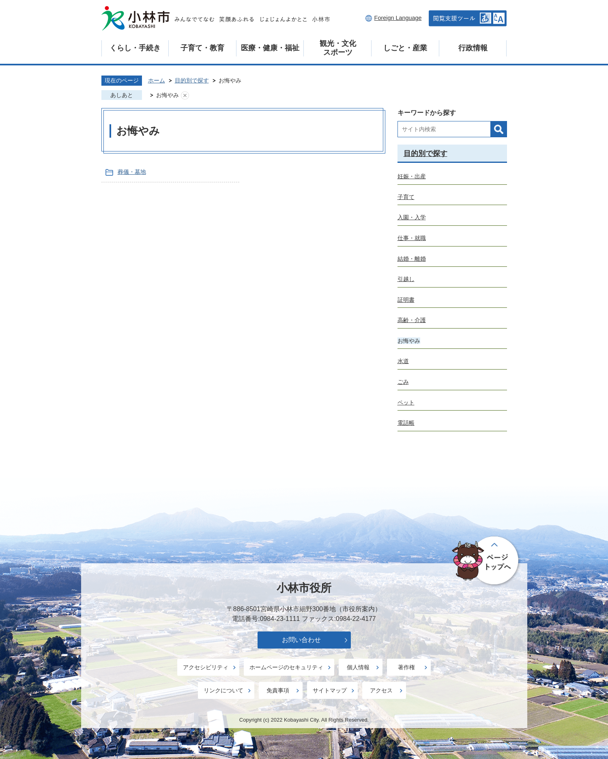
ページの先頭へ (486, 561)
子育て (406, 197)
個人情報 (358, 667)
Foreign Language (398, 18)
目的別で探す (192, 80)
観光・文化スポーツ (338, 47)
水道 (403, 361)
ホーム (156, 80)
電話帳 (406, 423)
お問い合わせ (301, 639)
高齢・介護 (411, 320)
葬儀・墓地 (132, 172)
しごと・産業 (405, 48)
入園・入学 (411, 217)
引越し (406, 279)
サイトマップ (330, 690)
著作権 (406, 667)
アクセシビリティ (205, 667)
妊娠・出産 (411, 176)
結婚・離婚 (411, 258)
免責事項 (277, 690)
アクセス (381, 690)
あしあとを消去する (185, 95)
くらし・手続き (135, 48)
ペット (406, 402)
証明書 (406, 299)
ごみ (403, 381)
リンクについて (223, 690)
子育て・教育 (202, 48)
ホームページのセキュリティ (286, 667)
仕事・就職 (411, 238)
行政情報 (473, 48)
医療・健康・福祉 (270, 48)
